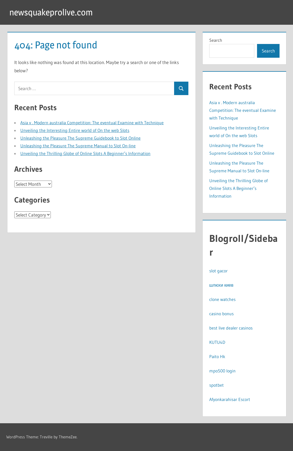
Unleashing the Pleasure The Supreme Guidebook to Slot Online (80, 138)
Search (215, 40)
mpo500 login (222, 370)
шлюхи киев (221, 285)
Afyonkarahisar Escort (229, 399)
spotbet (216, 385)
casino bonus (221, 313)
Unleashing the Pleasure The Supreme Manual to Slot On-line (78, 145)
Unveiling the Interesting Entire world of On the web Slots (74, 130)
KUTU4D (217, 342)
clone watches (222, 299)
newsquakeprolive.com (51, 12)
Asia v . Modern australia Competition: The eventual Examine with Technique (92, 122)
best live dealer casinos (231, 328)
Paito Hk (217, 356)
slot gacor (218, 270)
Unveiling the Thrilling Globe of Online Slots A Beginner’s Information (85, 153)
